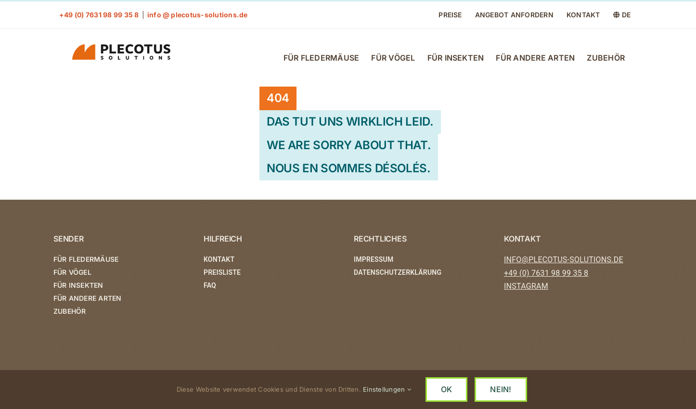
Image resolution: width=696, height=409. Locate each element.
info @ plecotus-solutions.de (197, 15)
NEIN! (500, 389)
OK (446, 389)
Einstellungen (387, 389)
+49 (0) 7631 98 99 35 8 (546, 273)
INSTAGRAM (526, 286)
